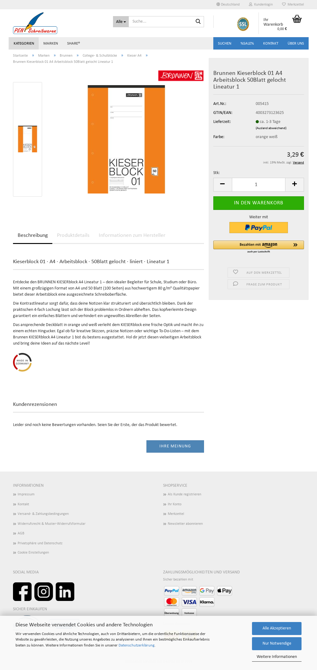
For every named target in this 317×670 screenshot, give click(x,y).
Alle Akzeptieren (277, 628)
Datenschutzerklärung (136, 645)
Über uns (296, 43)
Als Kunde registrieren (184, 494)
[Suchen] (198, 22)
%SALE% (247, 43)
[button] (228, 4)
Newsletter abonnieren (185, 524)
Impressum (26, 494)
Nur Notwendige (277, 643)
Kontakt (270, 43)
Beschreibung (33, 235)
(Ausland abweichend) (271, 128)
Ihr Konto (174, 504)
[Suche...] (121, 21)
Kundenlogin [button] (261, 4)
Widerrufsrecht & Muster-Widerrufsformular (51, 524)
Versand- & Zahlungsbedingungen (43, 514)
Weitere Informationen (277, 657)
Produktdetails (73, 235)
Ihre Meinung (175, 446)
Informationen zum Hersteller (132, 235)
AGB (21, 533)
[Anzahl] (258, 185)
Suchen (224, 43)
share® (73, 43)
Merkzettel (293, 4)
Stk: (216, 173)
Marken (50, 43)
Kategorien (24, 43)
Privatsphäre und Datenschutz (40, 543)
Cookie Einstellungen (33, 553)
